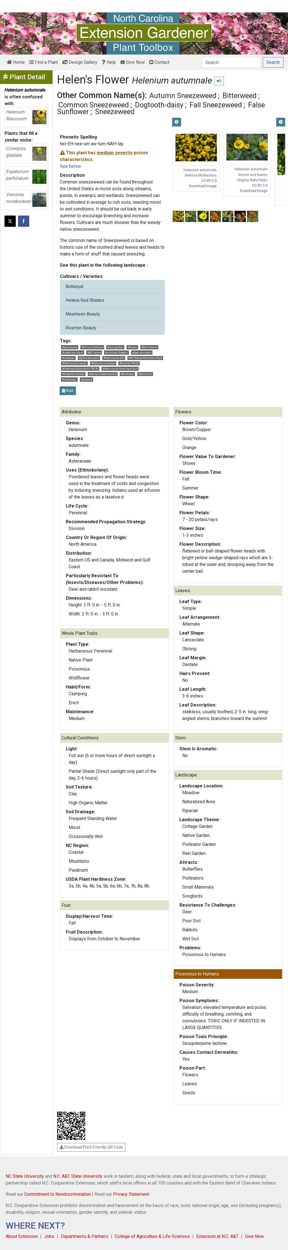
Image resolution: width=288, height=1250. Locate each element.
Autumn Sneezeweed (182, 95)
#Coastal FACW (129, 363)
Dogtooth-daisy (159, 105)
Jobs (49, 1236)
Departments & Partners (84, 1236)
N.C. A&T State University (77, 1176)
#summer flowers (116, 352)
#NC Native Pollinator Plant (145, 357)
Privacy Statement (131, 1194)
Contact (159, 62)
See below (70, 166)
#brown (132, 347)
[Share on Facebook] (23, 221)
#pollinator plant (89, 357)
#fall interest (149, 347)
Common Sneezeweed (93, 105)
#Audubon (127, 373)
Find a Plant (43, 62)
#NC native (94, 352)
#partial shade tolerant (103, 373)
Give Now (132, 62)
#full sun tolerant (92, 347)
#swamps (68, 357)
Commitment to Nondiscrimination (57, 1194)
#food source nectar (74, 363)
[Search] (231, 62)
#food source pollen (103, 363)
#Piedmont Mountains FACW (80, 368)
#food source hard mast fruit (120, 368)
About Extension (22, 1236)
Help (109, 62)
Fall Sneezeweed (216, 105)
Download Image (203, 186)
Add (67, 390)
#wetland (86, 379)
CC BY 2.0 (209, 180)
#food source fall (114, 357)
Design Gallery (79, 62)
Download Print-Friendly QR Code (91, 1147)
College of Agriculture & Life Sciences (152, 1236)
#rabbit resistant (72, 352)
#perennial (145, 373)
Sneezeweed (114, 111)
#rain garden (115, 347)
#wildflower (69, 379)
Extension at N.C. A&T (217, 1236)
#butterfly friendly (73, 373)
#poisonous (69, 347)
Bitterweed (239, 95)
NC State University (25, 1176)
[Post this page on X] (10, 221)
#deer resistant (141, 352)
